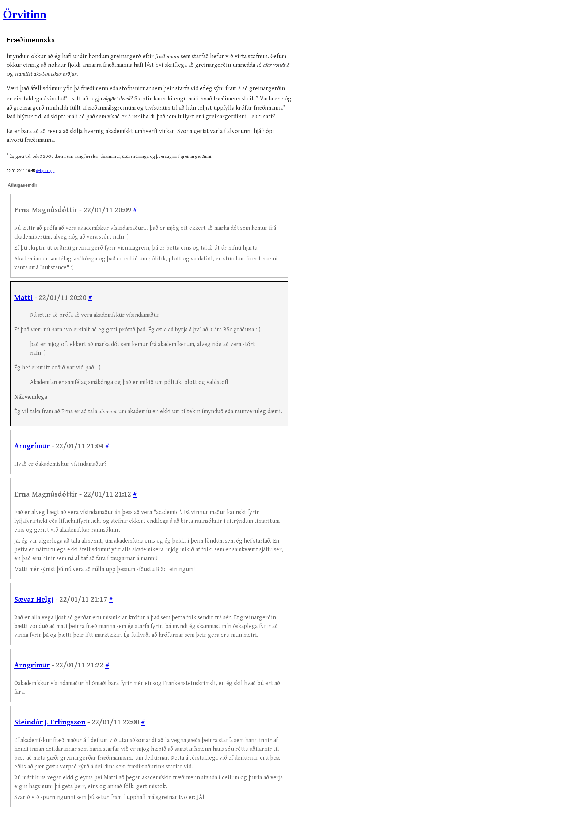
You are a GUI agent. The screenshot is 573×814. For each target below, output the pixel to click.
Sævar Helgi (33, 600)
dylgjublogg (45, 171)
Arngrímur (32, 446)
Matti (23, 298)
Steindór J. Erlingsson (50, 722)
